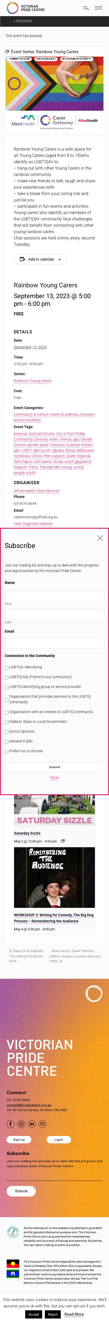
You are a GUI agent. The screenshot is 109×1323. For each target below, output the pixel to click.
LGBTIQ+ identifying (25, 667)
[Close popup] (100, 537)
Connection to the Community (30, 656)
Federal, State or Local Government (38, 721)
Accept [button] (33, 1314)
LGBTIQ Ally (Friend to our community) (40, 677)
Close (54, 778)
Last (8, 622)
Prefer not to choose (26, 751)
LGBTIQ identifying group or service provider (45, 687)
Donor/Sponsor (22, 731)
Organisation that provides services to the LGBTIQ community (50, 699)
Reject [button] (53, 1314)
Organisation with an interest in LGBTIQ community (51, 712)
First (8, 604)
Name (10, 583)
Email (9, 631)
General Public (21, 741)
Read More (74, 1314)
